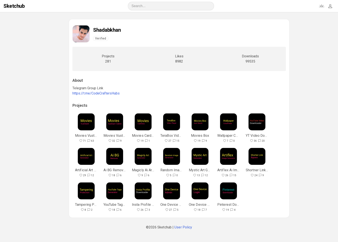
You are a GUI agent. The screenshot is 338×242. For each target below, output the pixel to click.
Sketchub (14, 6)
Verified (100, 38)
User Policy (183, 227)
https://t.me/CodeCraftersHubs (96, 93)
